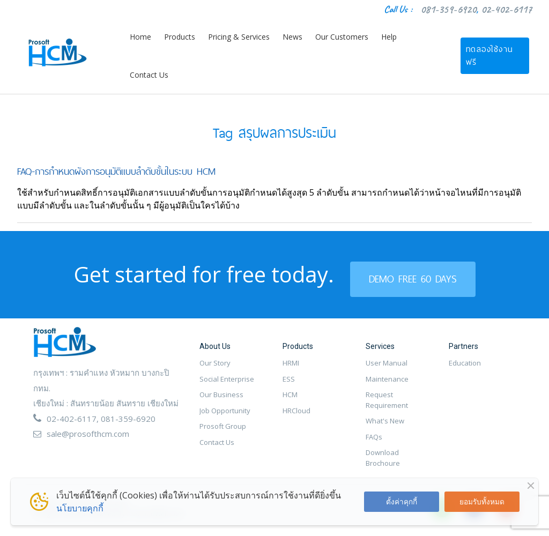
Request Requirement (387, 400)
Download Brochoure (383, 458)
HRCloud (296, 410)
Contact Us (149, 75)
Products (179, 37)
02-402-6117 (506, 9)
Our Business (221, 394)
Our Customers (341, 37)
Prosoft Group (222, 426)
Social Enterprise (226, 379)
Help (389, 37)
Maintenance (387, 379)
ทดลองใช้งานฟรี (489, 55)
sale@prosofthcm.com (88, 433)
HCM (290, 394)
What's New (385, 421)
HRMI (291, 363)
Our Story (215, 363)
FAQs (374, 437)
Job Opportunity (224, 410)
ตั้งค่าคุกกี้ (401, 501)
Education (465, 363)
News (292, 37)
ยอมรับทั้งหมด (482, 501)
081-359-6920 (448, 9)
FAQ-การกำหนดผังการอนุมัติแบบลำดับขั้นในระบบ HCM (116, 171)
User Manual (386, 363)
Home (140, 37)
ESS (289, 379)
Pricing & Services (239, 37)
